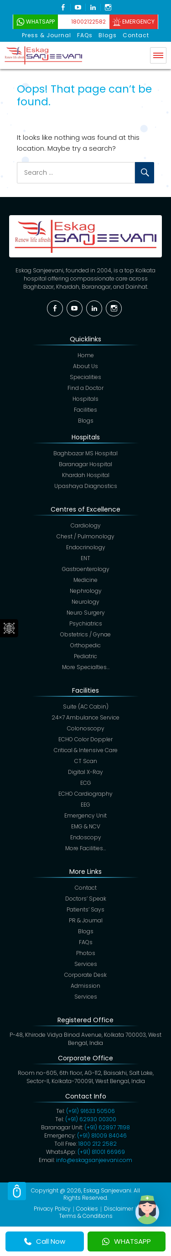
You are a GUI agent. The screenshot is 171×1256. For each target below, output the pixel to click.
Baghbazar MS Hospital (85, 453)
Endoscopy (85, 837)
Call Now (44, 1241)
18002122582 (88, 21)
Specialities (85, 377)
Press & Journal (46, 35)
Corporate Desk (85, 975)
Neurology (85, 602)
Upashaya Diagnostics (85, 486)
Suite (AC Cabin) (86, 706)
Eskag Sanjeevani (107, 1190)
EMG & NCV (85, 826)
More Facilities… (85, 848)
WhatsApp (40, 21)
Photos (85, 953)
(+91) (107, 1127)
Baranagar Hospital (85, 464)
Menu (158, 55)
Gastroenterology (85, 569)
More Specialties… (85, 667)
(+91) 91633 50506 (90, 1111)
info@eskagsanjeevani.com (94, 1160)
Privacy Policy (52, 1208)
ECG (85, 783)
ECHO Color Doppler (85, 739)
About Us (85, 366)
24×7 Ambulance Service (85, 717)
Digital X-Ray (85, 772)
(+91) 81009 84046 (102, 1135)
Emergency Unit (85, 815)
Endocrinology (85, 547)
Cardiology (86, 525)
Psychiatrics (85, 623)
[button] (147, 1209)
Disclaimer (118, 1208)
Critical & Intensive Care (86, 750)
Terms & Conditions (86, 1216)
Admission (85, 986)
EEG (85, 804)
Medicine (85, 580)
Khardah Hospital (85, 475)
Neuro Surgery (86, 612)
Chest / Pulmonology (85, 536)
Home (86, 355)
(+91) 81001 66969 (101, 1152)
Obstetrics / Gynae (85, 634)
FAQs (85, 35)
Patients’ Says (85, 909)
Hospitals (85, 399)
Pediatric (85, 656)
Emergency (138, 21)
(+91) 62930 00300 (90, 1119)
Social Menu (9, 628)
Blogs (107, 35)
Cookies (87, 1208)
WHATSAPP (126, 1241)
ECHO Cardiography (85, 794)
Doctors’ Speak (85, 898)
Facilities (85, 410)
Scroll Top (17, 1191)
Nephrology (86, 591)
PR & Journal (86, 920)
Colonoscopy (85, 728)
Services (85, 964)
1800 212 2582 (97, 1144)
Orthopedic (85, 645)
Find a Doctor (85, 388)
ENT (85, 558)
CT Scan (85, 761)
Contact (136, 35)
